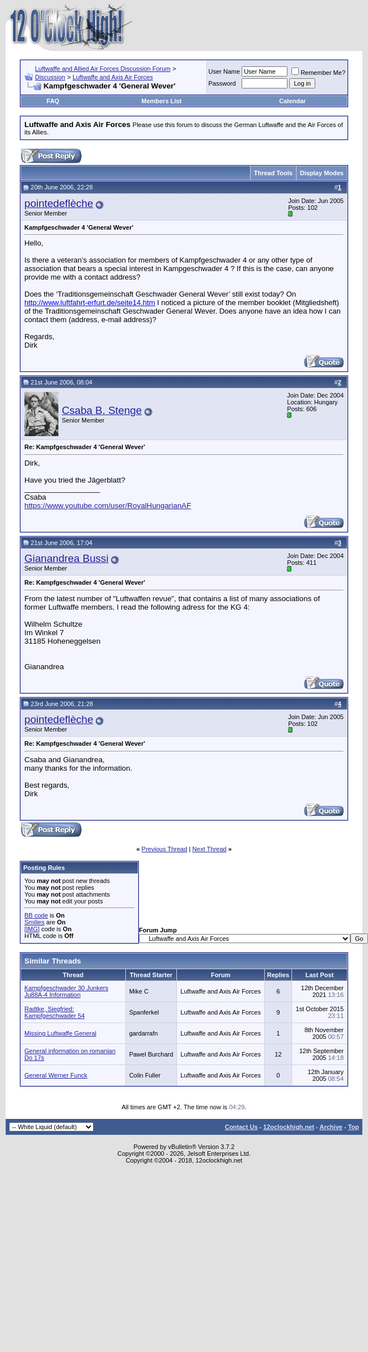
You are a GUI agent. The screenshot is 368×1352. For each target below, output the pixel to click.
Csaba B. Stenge (102, 410)
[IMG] (32, 929)
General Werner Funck (55, 1075)
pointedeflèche (58, 203)
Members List (161, 101)
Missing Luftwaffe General (60, 1033)
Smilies (34, 922)
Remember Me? (318, 72)
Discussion (50, 77)
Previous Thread (165, 849)
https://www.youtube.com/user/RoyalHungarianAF (107, 505)
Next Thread (209, 849)
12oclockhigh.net (288, 1126)
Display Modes (322, 173)
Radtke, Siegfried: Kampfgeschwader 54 (54, 1012)
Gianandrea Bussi (66, 558)
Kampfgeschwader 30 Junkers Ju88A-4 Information (66, 991)
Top (353, 1126)
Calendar (292, 101)
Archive (331, 1126)
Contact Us (241, 1126)
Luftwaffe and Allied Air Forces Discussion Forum (103, 68)
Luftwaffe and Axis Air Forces (113, 77)
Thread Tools (273, 173)
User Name (224, 71)
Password (222, 83)
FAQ (53, 101)
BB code (36, 915)
